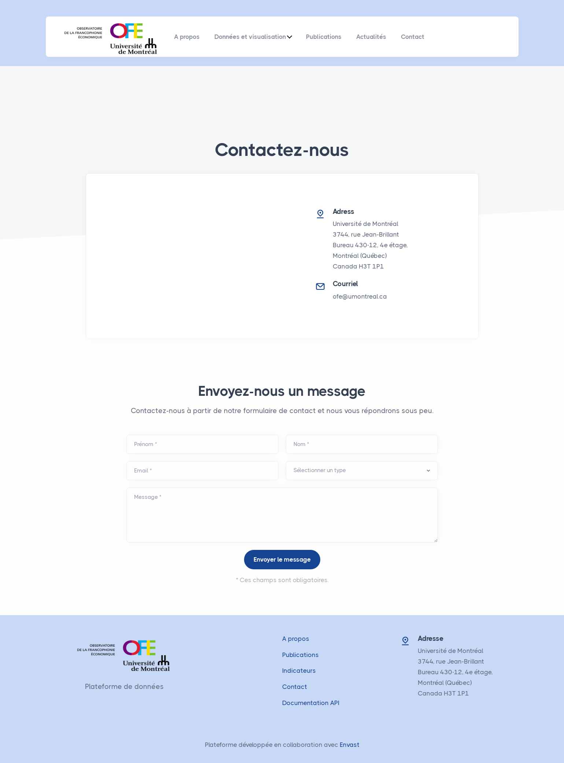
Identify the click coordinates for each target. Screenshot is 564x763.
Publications (324, 36)
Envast (350, 744)
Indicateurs (299, 670)
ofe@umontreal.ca (360, 296)
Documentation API (310, 703)
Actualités (371, 36)
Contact (412, 36)
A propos (187, 36)
